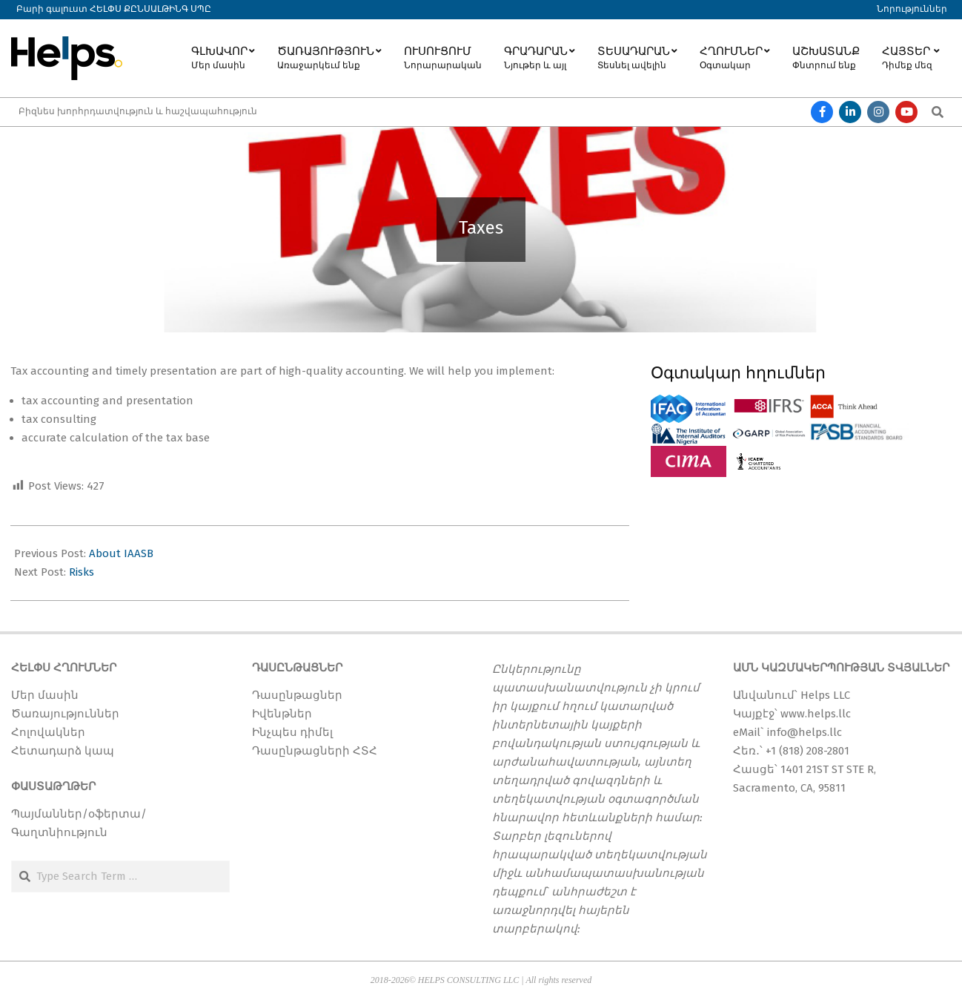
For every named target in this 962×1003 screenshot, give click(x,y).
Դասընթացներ (297, 695)
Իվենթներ (282, 713)
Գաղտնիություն (59, 832)
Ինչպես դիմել (292, 732)
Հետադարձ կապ (62, 750)
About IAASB (121, 553)
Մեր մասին (45, 695)
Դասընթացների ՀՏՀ (314, 750)
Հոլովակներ (48, 732)
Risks (81, 572)
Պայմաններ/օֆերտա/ (79, 814)
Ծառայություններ (65, 713)
